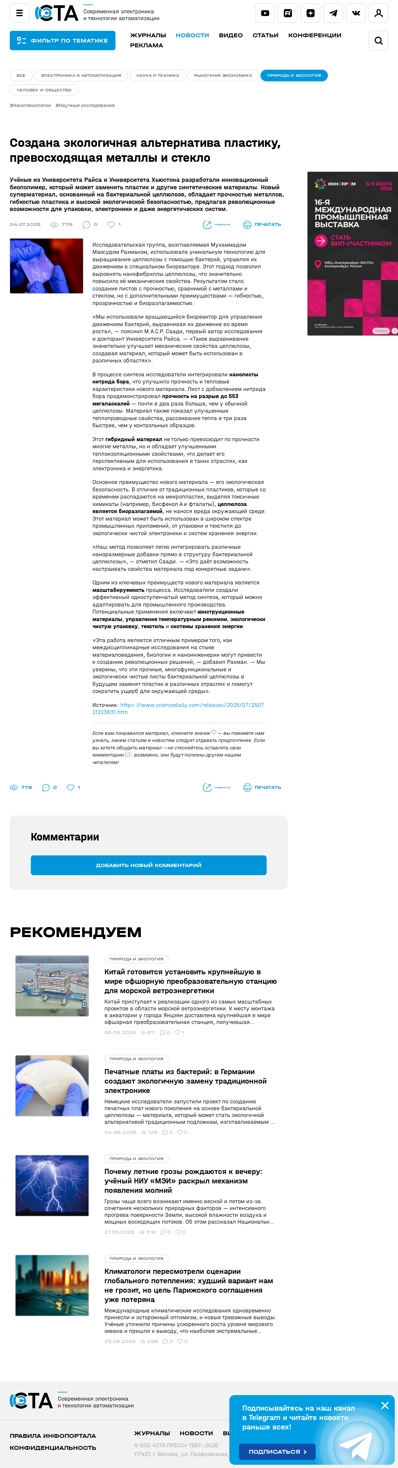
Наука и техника (158, 75)
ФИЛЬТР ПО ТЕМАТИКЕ (75, 40)
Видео (241, 35)
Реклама (157, 45)
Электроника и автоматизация (81, 75)
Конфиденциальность (53, 1432)
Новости (203, 35)
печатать (262, 228)
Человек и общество (44, 92)
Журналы (158, 35)
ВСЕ (21, 75)
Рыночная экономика (223, 75)
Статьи (276, 35)
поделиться (206, 228)
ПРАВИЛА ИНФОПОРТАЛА (53, 1420)
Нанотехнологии (32, 109)
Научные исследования (89, 109)
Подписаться (274, 1452)
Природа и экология (294, 75)
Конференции (325, 35)
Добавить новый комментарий (148, 868)
